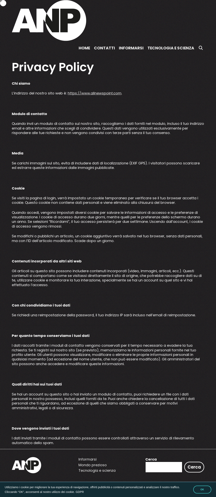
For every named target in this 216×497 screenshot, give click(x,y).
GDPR (80, 491)
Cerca (151, 459)
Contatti (104, 48)
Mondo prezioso (92, 465)
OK (202, 489)
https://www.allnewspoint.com (94, 93)
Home (84, 48)
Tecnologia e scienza (171, 48)
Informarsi (131, 48)
